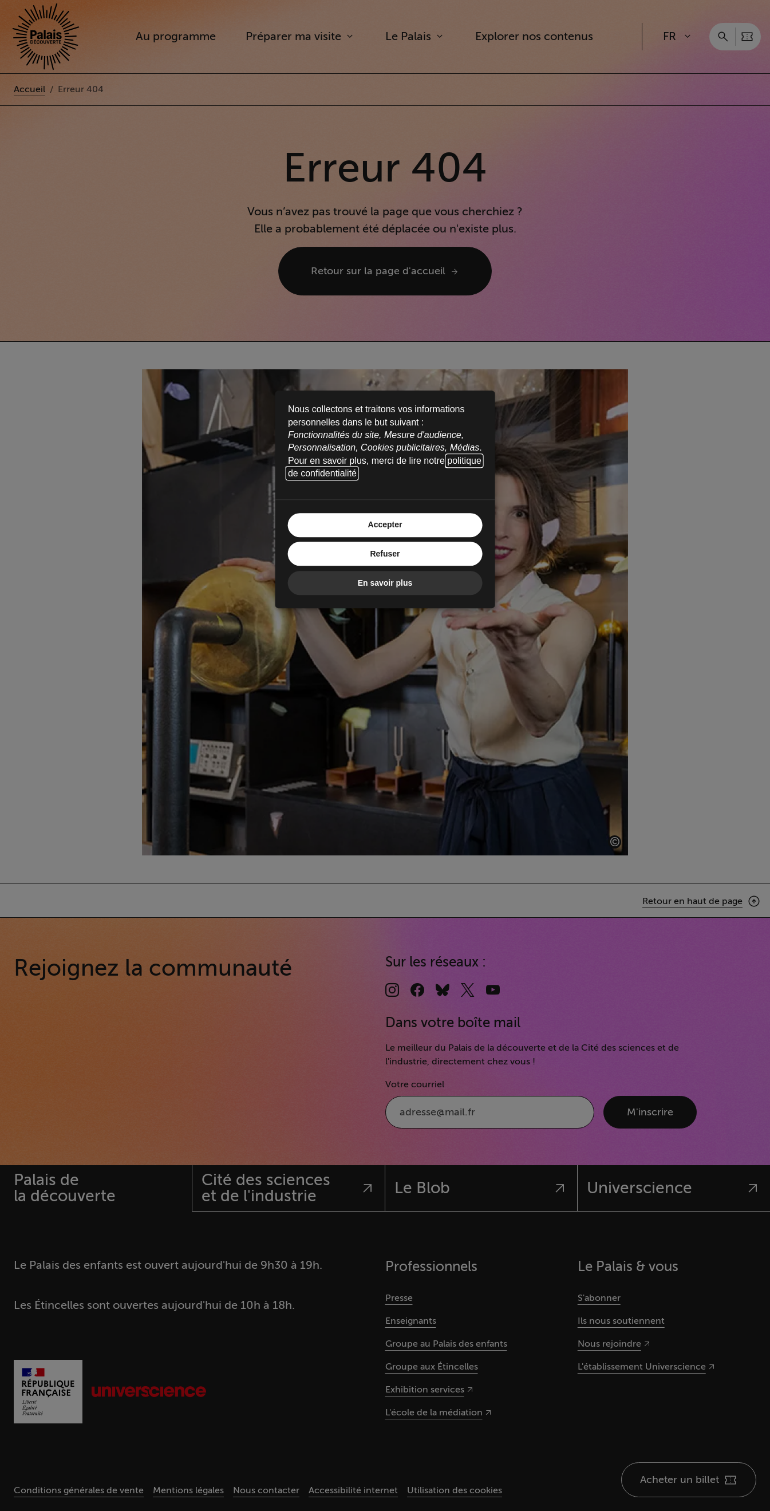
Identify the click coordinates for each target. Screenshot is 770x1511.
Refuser (385, 554)
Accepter (385, 525)
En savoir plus (385, 582)
